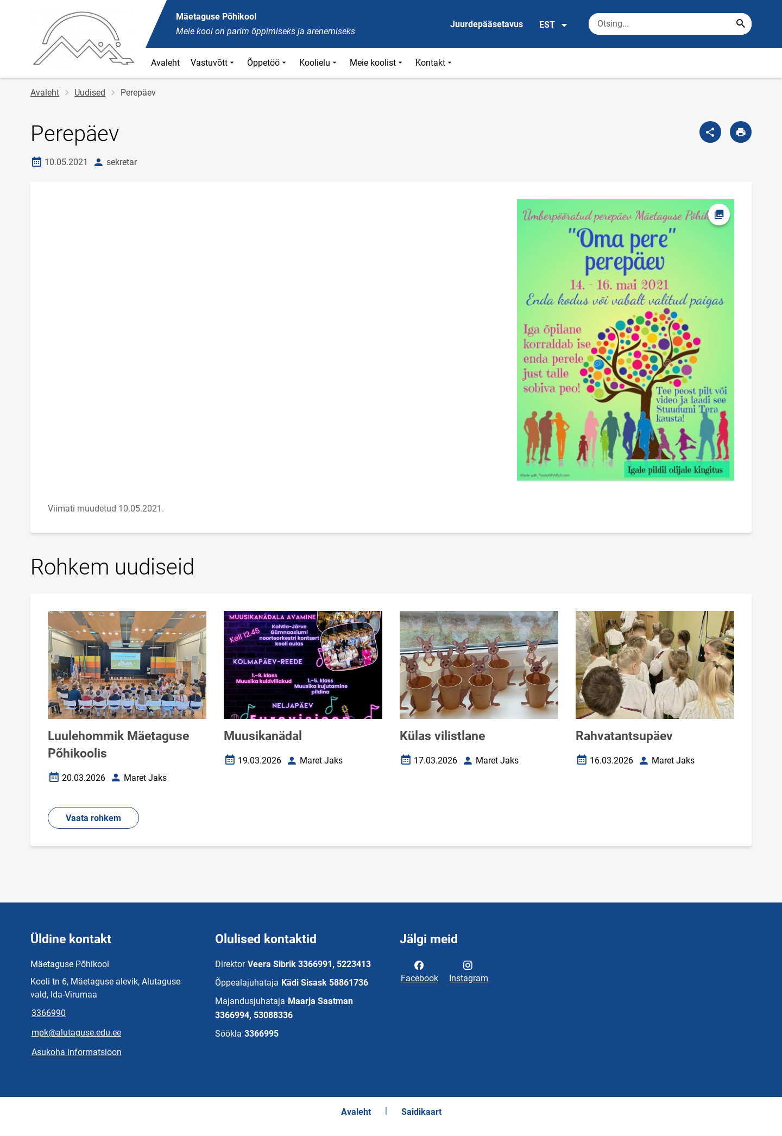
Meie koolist (377, 63)
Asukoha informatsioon (76, 1052)
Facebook (419, 971)
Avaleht (165, 63)
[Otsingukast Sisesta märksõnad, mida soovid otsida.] (670, 24)
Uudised (89, 92)
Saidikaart (421, 1112)
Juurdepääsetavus (486, 24)
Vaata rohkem (93, 818)
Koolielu (319, 63)
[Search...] (740, 24)
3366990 (48, 1013)
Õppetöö (267, 63)
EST (553, 24)
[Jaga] (710, 132)
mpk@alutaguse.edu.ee (76, 1032)
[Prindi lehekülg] (741, 132)
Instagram (468, 971)
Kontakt (434, 63)
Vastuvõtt (213, 63)
